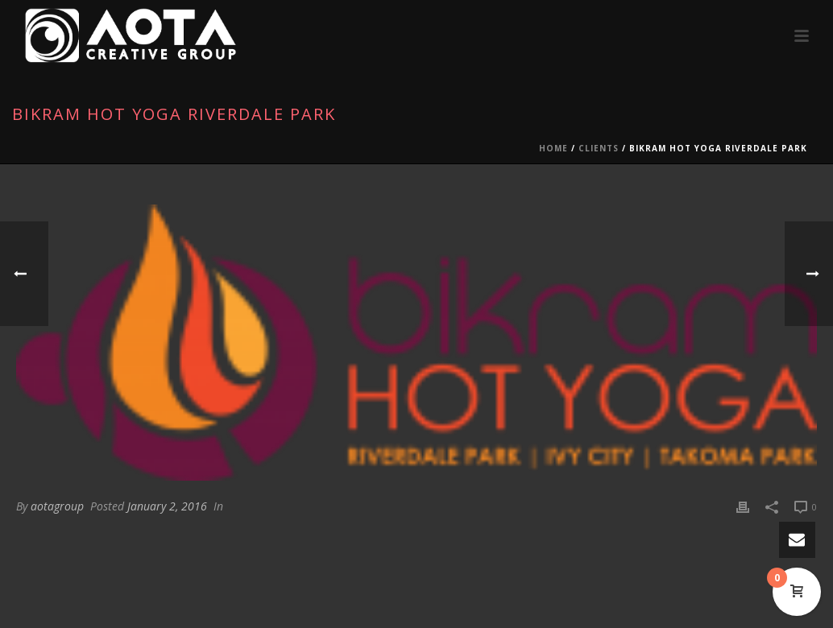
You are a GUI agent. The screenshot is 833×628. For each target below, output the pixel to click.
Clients (598, 148)
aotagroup (57, 506)
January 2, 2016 (167, 506)
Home (553, 148)
